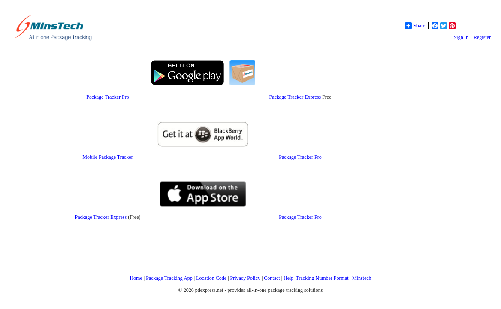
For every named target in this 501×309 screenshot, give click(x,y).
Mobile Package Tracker (107, 157)
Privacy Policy (245, 278)
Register (482, 37)
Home (136, 278)
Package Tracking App (169, 278)
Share (415, 25)
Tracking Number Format (322, 278)
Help (288, 278)
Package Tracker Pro (107, 97)
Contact (272, 278)
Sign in (461, 37)
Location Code (211, 278)
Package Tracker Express (295, 97)
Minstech (361, 278)
